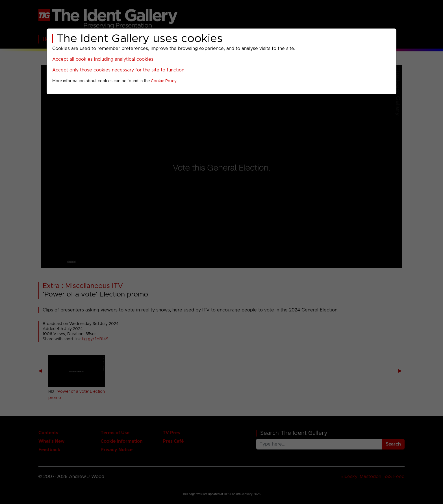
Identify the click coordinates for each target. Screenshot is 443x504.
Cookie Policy (164, 81)
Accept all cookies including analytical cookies (102, 59)
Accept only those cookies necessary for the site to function (118, 70)
